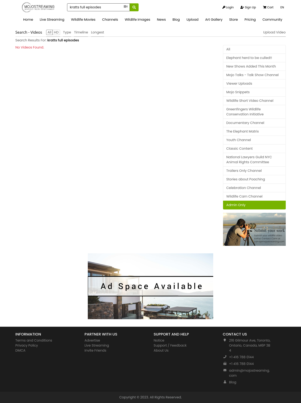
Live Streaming (52, 19)
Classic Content (239, 148)
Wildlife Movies (83, 19)
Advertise (92, 340)
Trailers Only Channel (244, 170)
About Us (161, 350)
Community (272, 19)
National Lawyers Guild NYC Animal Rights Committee (249, 160)
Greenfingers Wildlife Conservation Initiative (245, 112)
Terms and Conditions (33, 340)
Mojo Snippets (238, 92)
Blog (176, 19)
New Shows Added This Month (251, 66)
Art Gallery (214, 19)
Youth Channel (238, 140)
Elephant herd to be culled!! (249, 57)
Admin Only (236, 205)
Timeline (81, 32)
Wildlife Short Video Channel (249, 100)
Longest (97, 32)
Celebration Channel (243, 187)
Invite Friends (95, 350)
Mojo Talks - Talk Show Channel (252, 75)
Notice (159, 340)
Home (28, 19)
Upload (192, 19)
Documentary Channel (245, 122)
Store (233, 19)
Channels (110, 19)
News (161, 19)
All (228, 49)
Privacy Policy (26, 345)
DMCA (20, 350)
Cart (268, 7)
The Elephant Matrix (242, 131)
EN (282, 7)
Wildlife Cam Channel (244, 196)
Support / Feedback (170, 345)
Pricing (250, 19)
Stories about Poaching (245, 179)
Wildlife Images (137, 19)
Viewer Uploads (239, 83)
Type (67, 32)
